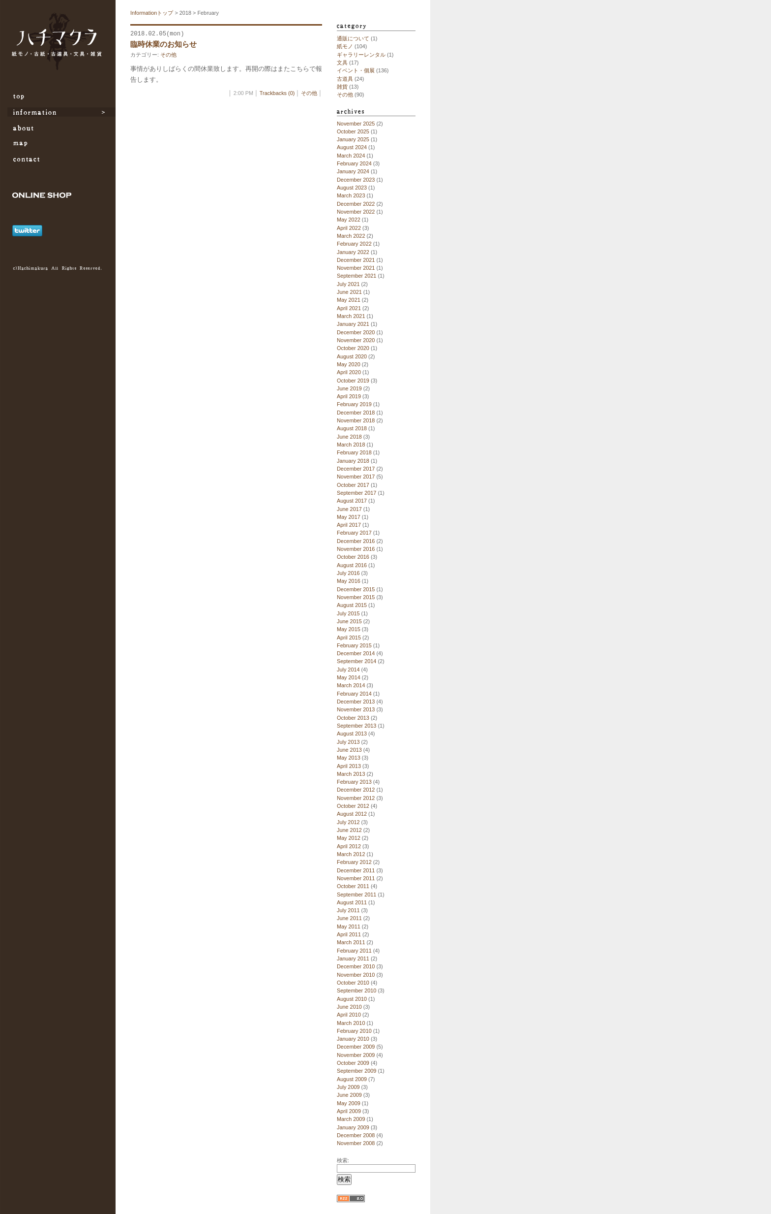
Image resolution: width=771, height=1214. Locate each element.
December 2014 (356, 653)
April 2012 (349, 846)
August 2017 (352, 501)
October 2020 (353, 348)
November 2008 (356, 1143)
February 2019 (354, 404)
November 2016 (356, 549)
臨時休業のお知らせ (163, 44)
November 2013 (356, 709)
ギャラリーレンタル (361, 55)
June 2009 (349, 1095)
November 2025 (356, 124)
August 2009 (352, 1079)
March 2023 (351, 195)
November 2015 (356, 597)
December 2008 (356, 1135)
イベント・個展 (356, 70)
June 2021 (349, 292)
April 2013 (349, 766)
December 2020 (356, 332)
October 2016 (353, 557)
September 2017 (356, 493)
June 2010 (349, 1007)
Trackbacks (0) (277, 93)
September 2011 (356, 894)
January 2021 (353, 324)
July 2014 (348, 669)
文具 (342, 62)
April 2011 (349, 934)
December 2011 (356, 870)
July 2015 (348, 613)
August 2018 (352, 428)
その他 (168, 55)
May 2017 (348, 517)
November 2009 (356, 1055)
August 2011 (352, 902)
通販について (353, 38)
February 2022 (354, 244)
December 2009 (356, 1047)
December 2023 (356, 180)
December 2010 (356, 966)
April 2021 (349, 308)
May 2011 (348, 926)
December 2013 (356, 701)
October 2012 (353, 806)
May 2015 (348, 629)
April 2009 (349, 1111)
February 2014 (354, 694)
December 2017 (356, 469)
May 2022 (348, 220)
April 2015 (349, 637)
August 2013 (352, 733)
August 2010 (352, 999)
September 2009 (356, 1071)
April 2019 (349, 396)
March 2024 (351, 156)
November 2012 (356, 798)
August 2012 (352, 814)
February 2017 (354, 533)
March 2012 (351, 854)
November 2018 (356, 420)
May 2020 (348, 364)
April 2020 (349, 372)
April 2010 (349, 1015)
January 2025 (353, 139)
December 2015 (356, 589)
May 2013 (348, 758)
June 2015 (349, 621)
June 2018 (349, 437)
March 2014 (351, 685)
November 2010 (356, 975)
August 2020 (352, 356)
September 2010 (356, 990)
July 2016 (348, 573)
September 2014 (356, 661)
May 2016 (348, 581)
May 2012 (348, 838)
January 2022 (353, 252)
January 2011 (353, 958)
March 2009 (351, 1119)
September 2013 (356, 726)
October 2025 (353, 131)
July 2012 (348, 822)
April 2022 (349, 228)
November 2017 (356, 476)
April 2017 (349, 525)
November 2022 (356, 212)
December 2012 (356, 790)
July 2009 (348, 1087)
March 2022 (351, 236)
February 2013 (354, 782)
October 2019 (353, 380)
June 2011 (349, 918)
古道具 (345, 79)
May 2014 (348, 677)
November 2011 (356, 878)
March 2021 (351, 316)
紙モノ (345, 46)
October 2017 (353, 485)
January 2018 (353, 461)
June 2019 (349, 388)
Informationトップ (151, 13)
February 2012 (354, 862)
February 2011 (354, 951)
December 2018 (356, 412)
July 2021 (348, 284)
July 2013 (348, 742)
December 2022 (356, 204)
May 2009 (348, 1103)
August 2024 (352, 147)
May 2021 (348, 300)
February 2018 (354, 452)
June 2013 (349, 750)
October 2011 (353, 886)
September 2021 (356, 276)
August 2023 (352, 188)
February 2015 (354, 645)
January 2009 (353, 1127)
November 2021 (356, 268)
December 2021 (356, 260)
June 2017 (349, 509)
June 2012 (349, 830)
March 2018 (351, 444)
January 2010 (353, 1039)
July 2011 (348, 910)
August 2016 (352, 565)
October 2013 (353, 718)
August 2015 (352, 605)
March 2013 (351, 774)
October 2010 (353, 983)
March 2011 (351, 942)
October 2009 (353, 1063)
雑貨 (342, 87)
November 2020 (356, 340)
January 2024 (353, 171)
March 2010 (351, 1023)
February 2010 (354, 1031)
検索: (343, 1160)
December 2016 (356, 541)
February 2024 (354, 163)
